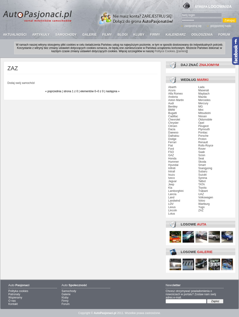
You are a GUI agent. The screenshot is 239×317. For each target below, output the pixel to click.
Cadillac (173, 116)
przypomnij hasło (220, 26)
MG (200, 106)
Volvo (201, 200)
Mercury (203, 103)
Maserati (203, 90)
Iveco (171, 178)
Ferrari (172, 142)
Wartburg (204, 204)
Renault (203, 142)
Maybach (204, 93)
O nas (12, 300)
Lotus (171, 213)
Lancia (172, 194)
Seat (201, 158)
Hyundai (173, 165)
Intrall (171, 171)
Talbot (202, 181)
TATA (201, 184)
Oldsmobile (205, 119)
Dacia (171, 129)
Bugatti (172, 113)
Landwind (174, 200)
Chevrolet (174, 119)
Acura (171, 90)
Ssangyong (205, 168)
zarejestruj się (193, 26)
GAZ (171, 155)
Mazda (202, 96)
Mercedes (204, 100)
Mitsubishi (204, 113)
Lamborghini (175, 191)
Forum (66, 304)
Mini (200, 109)
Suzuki (202, 174)
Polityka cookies (18, 291)
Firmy (65, 300)
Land (171, 197)
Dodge (172, 139)
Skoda (202, 161)
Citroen (172, 126)
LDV (171, 204)
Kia (170, 187)
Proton (202, 139)
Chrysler (173, 122)
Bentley (172, 106)
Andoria (173, 96)
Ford (171, 148)
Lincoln (172, 210)
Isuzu (171, 174)
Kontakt (13, 304)
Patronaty (14, 294)
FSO (171, 152)
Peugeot (203, 126)
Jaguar (172, 181)
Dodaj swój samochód (20, 83)
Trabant (203, 191)
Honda (172, 158)
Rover (202, 148)
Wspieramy (15, 297)
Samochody (69, 291)
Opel (201, 122)
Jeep (171, 184)
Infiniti (171, 168)
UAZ (201, 194)
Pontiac (203, 132)
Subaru (202, 171)
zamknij (182, 51)
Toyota (202, 187)
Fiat (170, 145)
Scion (201, 155)
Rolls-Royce (205, 145)
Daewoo (173, 132)
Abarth (172, 87)
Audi (171, 103)
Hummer (173, 161)
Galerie (66, 294)
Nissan (202, 116)
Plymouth (204, 129)
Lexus (172, 207)
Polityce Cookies (165, 51)
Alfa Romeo (175, 93)
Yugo (201, 207)
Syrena (202, 178)
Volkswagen (205, 197)
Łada (201, 87)
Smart (202, 165)
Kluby (65, 297)
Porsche (203, 135)
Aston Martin (176, 100)
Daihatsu (173, 135)
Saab (201, 152)
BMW (171, 109)
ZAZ (201, 210)
